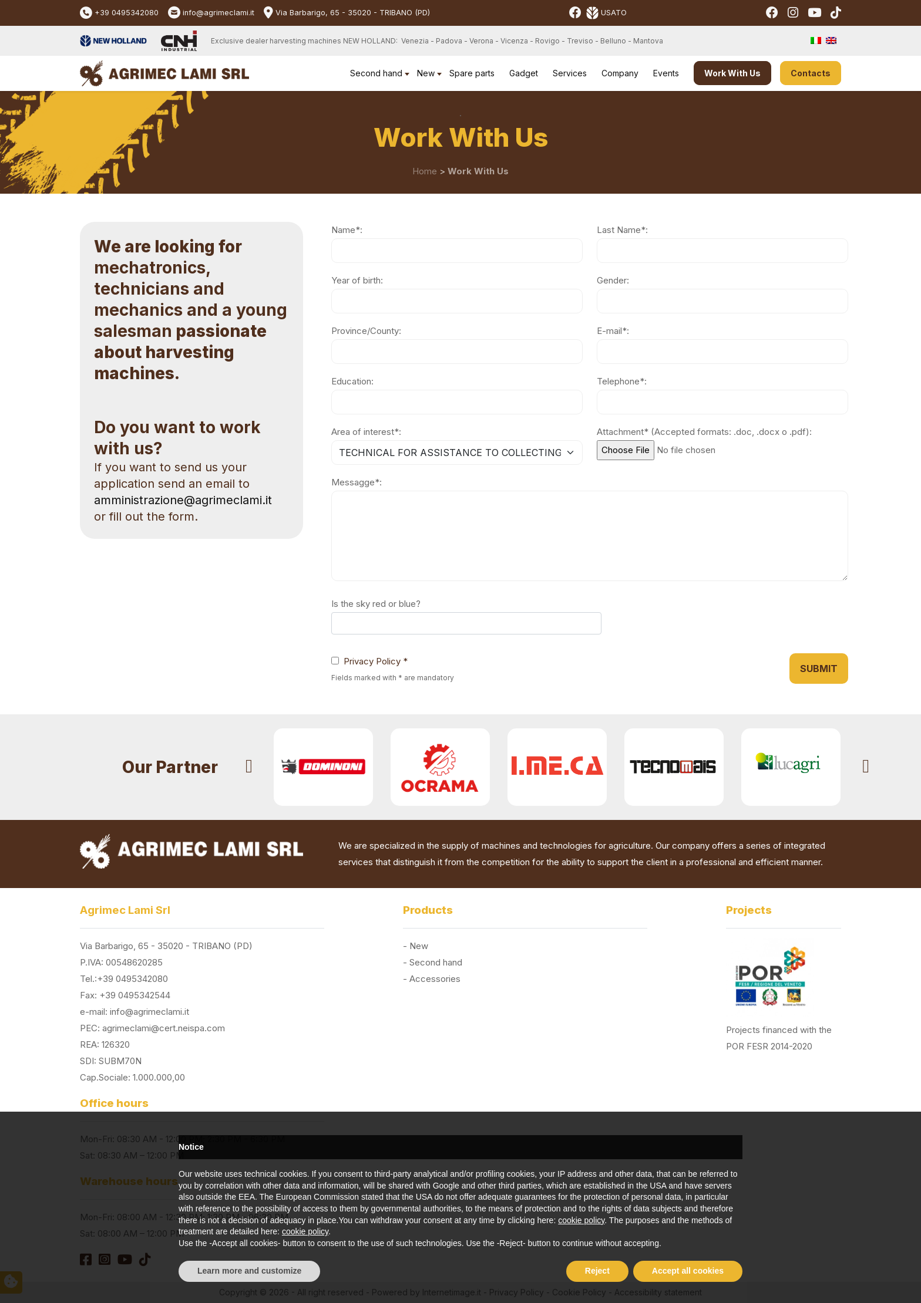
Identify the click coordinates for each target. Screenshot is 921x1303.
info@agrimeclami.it (218, 12)
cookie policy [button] (581, 1220)
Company (619, 73)
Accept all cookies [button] (688, 1270)
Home (424, 171)
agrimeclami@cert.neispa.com (163, 1028)
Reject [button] (597, 1270)
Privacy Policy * (376, 661)
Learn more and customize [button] (249, 1270)
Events (666, 73)
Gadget (523, 73)
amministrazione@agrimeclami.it (183, 500)
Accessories (434, 978)
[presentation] (249, 767)
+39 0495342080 (127, 12)
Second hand (376, 73)
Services (570, 73)
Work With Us (732, 73)
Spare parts (472, 73)
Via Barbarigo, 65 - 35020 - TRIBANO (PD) (352, 12)
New (426, 73)
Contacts (811, 73)
